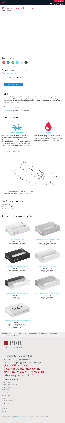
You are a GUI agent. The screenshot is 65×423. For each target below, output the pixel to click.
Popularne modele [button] (12, 327)
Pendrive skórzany (6, 335)
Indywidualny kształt (40, 3)
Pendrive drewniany (6, 337)
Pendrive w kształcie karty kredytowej (10, 331)
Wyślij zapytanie (13, 84)
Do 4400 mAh (53, 281)
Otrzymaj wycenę (59, 1)
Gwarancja (4, 354)
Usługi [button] (5, 340)
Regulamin (4, 355)
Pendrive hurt (5, 346)
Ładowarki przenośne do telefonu (38, 281)
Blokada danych (5, 344)
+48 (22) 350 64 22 (20, 364)
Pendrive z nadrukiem (13, 3)
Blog (3, 357)
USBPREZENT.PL (6, 281)
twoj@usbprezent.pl (59, 4)
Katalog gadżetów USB (30, 3)
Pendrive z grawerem (7, 333)
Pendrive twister (6, 330)
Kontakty (4, 359)
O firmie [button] (6, 351)
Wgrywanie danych (6, 343)
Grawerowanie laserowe (7, 348)
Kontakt (48, 3)
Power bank (22, 3)
